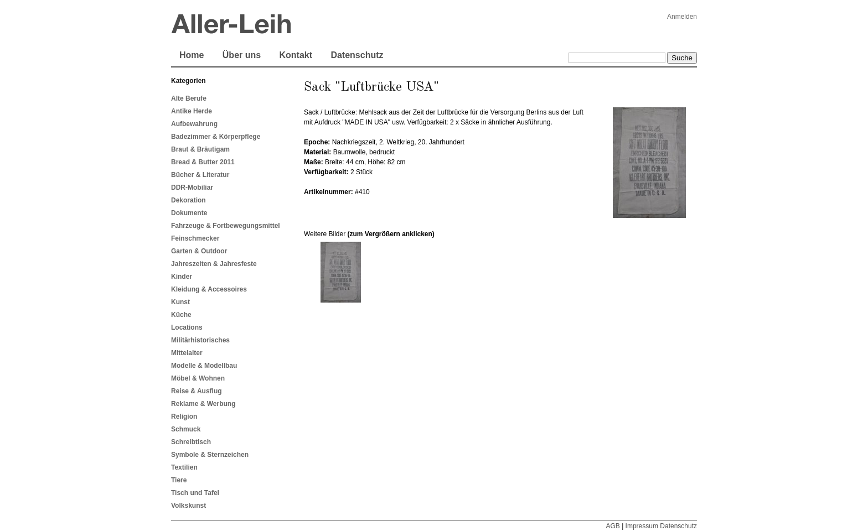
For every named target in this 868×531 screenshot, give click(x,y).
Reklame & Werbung (203, 404)
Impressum (642, 526)
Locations (187, 327)
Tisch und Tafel (195, 493)
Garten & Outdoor (199, 251)
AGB (612, 526)
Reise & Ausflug (196, 391)
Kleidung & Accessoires (209, 289)
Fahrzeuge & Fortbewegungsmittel (225, 226)
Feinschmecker (195, 238)
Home (191, 55)
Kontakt (295, 55)
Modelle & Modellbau (204, 365)
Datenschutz (356, 55)
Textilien (184, 467)
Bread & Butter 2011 (203, 162)
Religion (184, 416)
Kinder (181, 276)
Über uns (242, 55)
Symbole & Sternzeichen (210, 455)
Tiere (179, 480)
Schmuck (185, 429)
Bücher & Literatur (200, 175)
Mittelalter (187, 353)
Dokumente (189, 213)
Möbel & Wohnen (198, 378)
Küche (181, 315)
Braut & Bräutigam (200, 149)
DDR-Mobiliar (192, 187)
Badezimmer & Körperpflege (215, 136)
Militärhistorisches (200, 340)
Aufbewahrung (194, 124)
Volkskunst (188, 505)
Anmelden (682, 16)
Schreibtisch (191, 442)
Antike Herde (191, 111)
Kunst (180, 302)
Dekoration (188, 200)
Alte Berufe (188, 98)
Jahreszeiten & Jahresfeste (214, 264)
